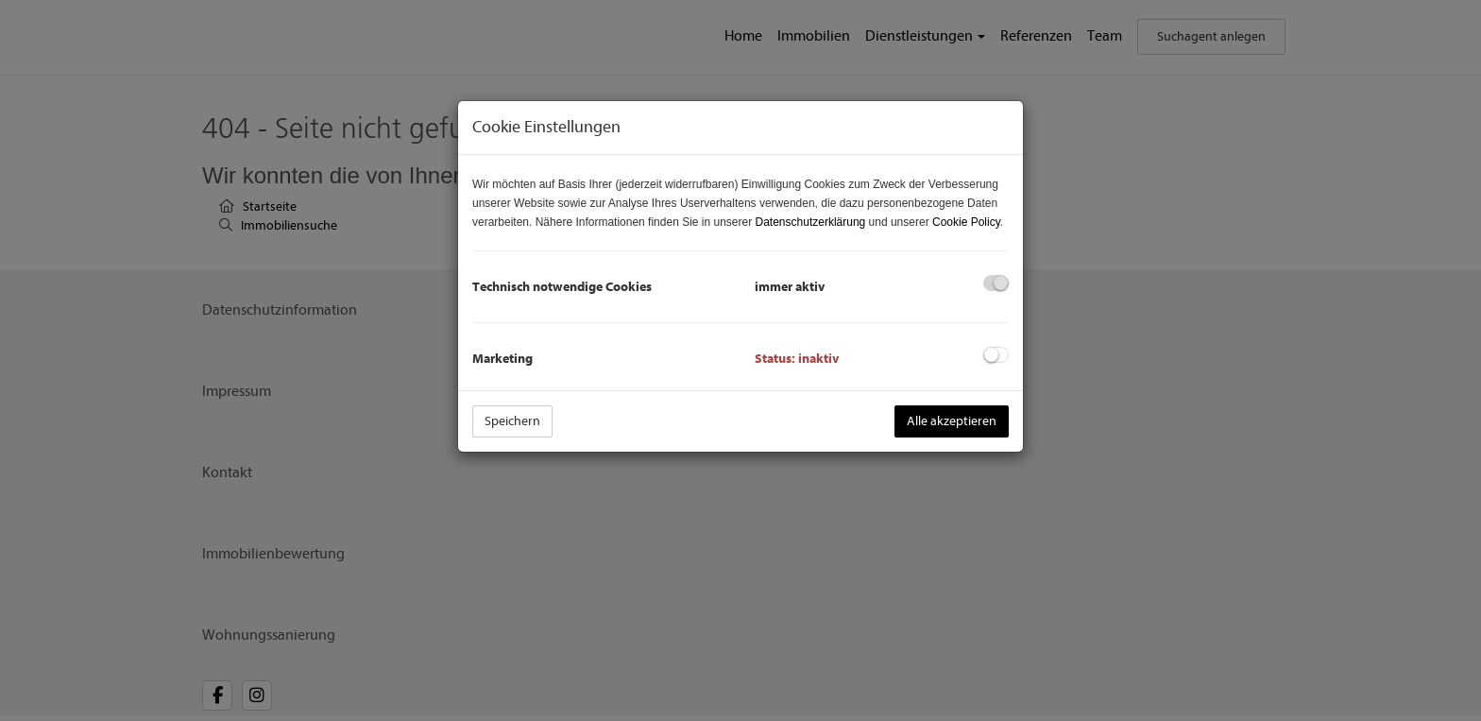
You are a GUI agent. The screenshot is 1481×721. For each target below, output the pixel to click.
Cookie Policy (966, 222)
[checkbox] (996, 283)
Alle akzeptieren (951, 421)
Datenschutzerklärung (811, 222)
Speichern (512, 421)
